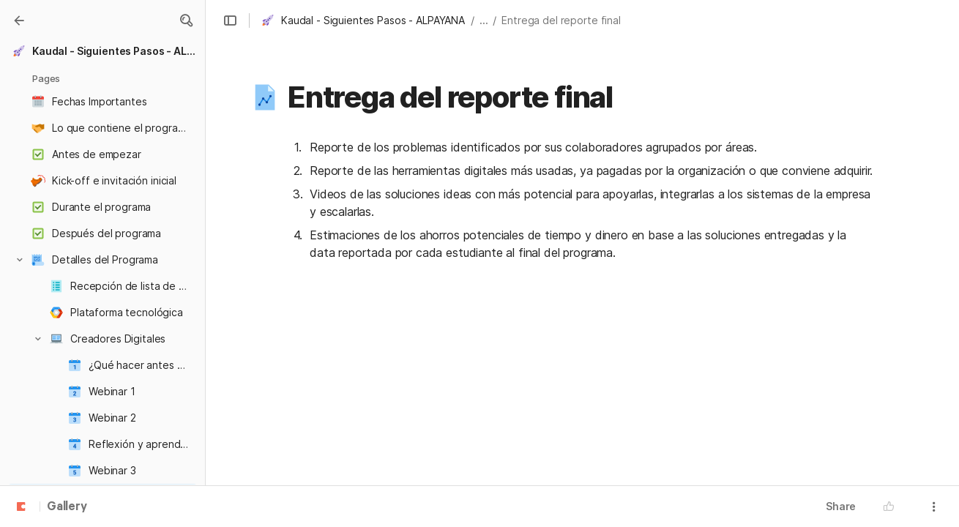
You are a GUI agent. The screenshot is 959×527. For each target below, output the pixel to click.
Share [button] (841, 506)
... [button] (484, 20)
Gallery (67, 507)
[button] (186, 20)
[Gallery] (19, 20)
